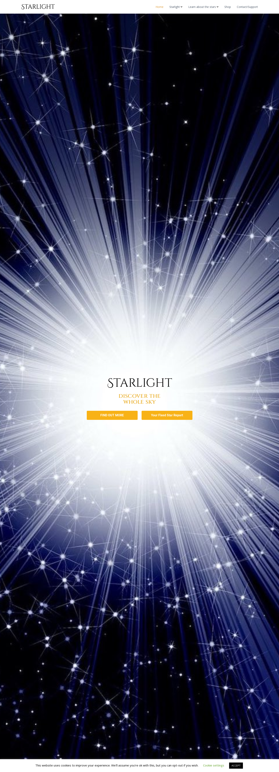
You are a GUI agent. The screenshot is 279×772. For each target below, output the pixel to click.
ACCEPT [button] (236, 765)
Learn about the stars (202, 7)
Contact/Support (247, 7)
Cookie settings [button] (213, 765)
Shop (227, 7)
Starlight (174, 7)
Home (159, 7)
